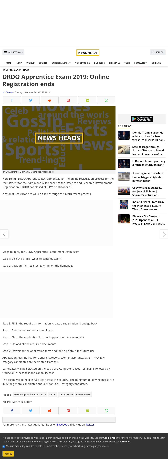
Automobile (82, 62)
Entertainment (61, 62)
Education (140, 62)
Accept (8, 453)
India (19, 62)
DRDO (52, 394)
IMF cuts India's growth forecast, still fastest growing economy (164, 234)
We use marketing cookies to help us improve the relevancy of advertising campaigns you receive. (58, 446)
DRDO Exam (66, 394)
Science (156, 62)
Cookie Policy (110, 437)
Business (99, 62)
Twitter (90, 424)
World (30, 62)
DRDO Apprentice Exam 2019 (30, 394)
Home (8, 62)
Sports (43, 62)
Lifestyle (114, 62)
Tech (127, 62)
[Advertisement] (84, 23)
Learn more (124, 441)
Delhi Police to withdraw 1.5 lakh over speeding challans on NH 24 (4, 234)
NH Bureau (7, 92)
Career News (83, 394)
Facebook (63, 424)
